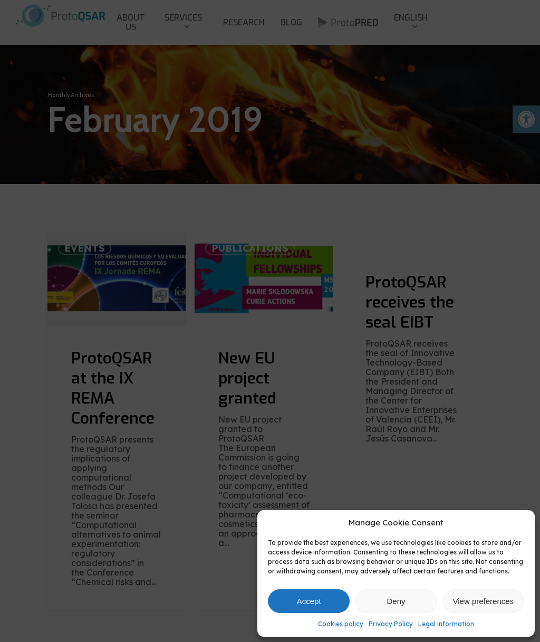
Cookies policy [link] (340, 624)
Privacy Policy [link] (391, 624)
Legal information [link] (446, 624)
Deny (396, 601)
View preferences (483, 601)
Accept (309, 601)
